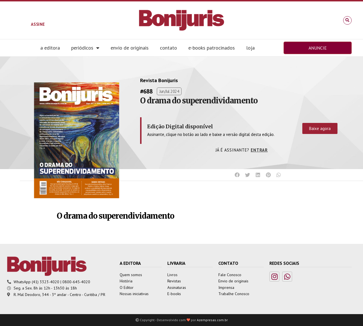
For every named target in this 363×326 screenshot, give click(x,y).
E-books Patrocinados (211, 47)
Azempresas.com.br (212, 320)
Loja (250, 47)
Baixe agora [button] (320, 128)
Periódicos (85, 47)
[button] (347, 20)
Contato (168, 47)
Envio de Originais (130, 47)
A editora (50, 47)
